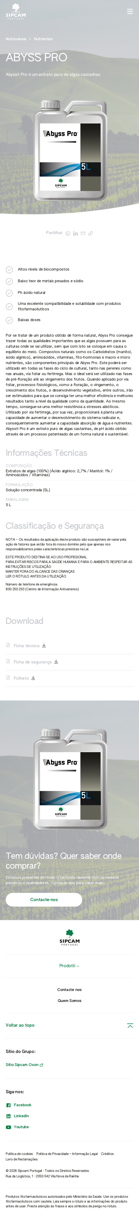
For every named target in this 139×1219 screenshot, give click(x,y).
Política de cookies (19, 1154)
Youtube (17, 1127)
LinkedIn (17, 1116)
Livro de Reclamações (22, 1159)
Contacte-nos (44, 900)
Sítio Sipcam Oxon (24, 1065)
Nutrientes (43, 39)
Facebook (18, 1105)
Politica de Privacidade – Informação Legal (67, 1154)
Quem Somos (70, 1001)
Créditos (107, 1154)
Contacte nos (69, 990)
